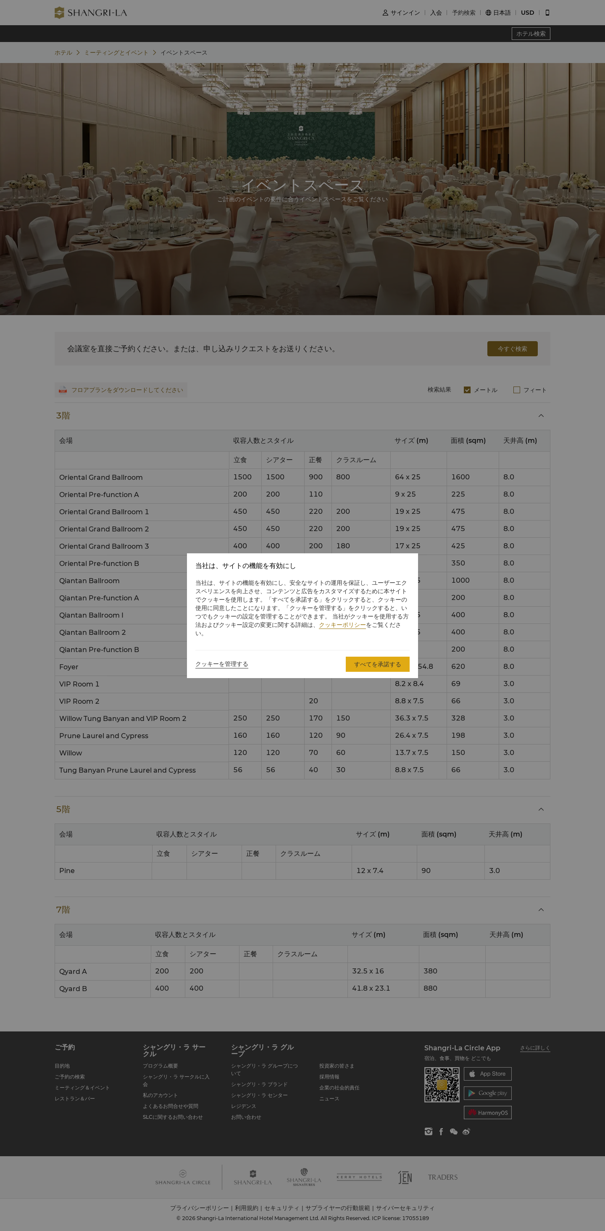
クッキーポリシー (342, 625)
